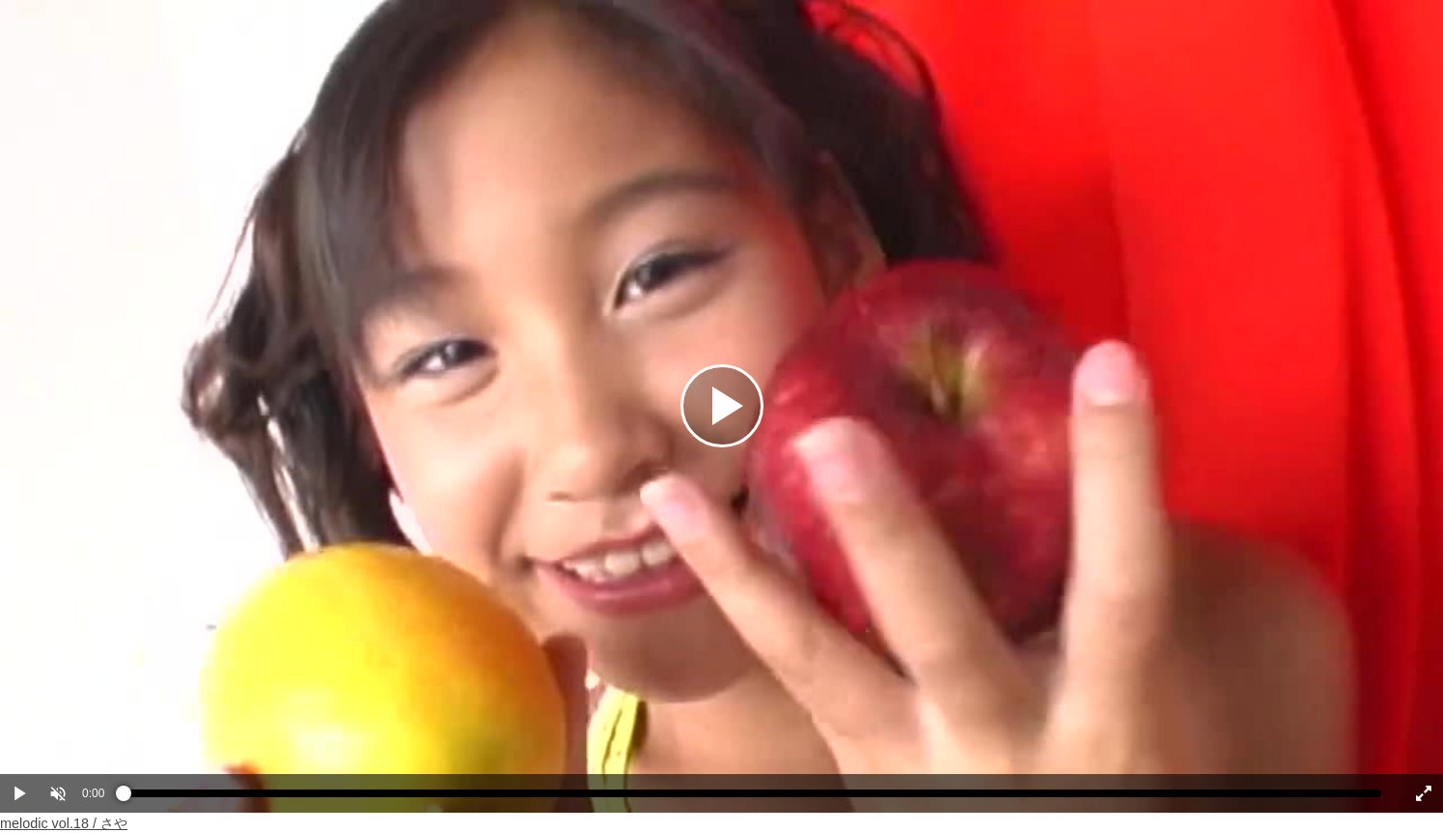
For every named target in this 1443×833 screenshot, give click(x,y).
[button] (58, 793)
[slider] (752, 798)
